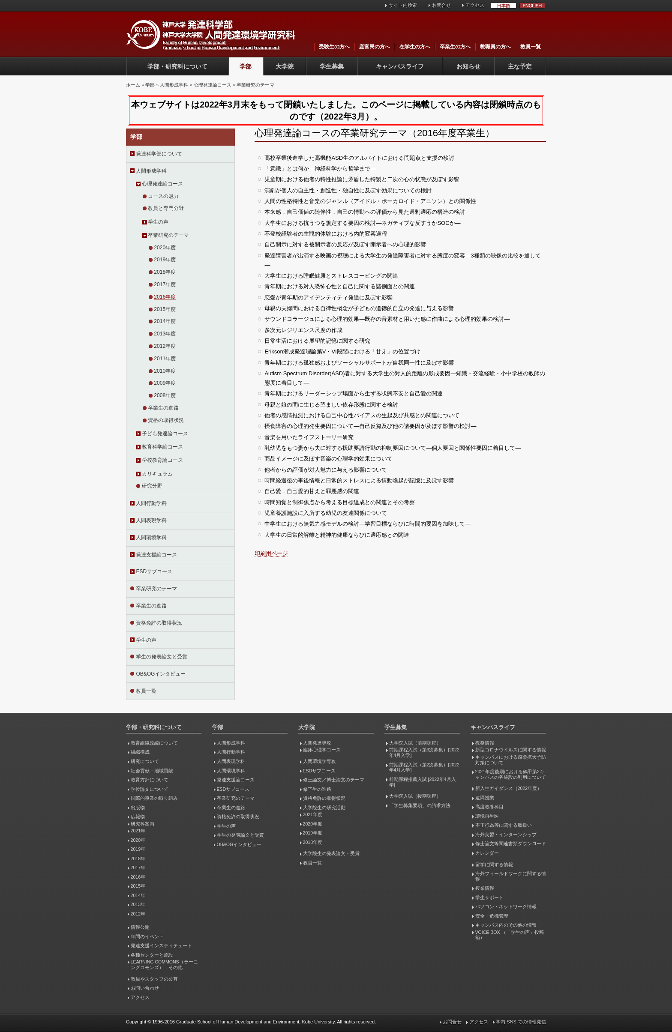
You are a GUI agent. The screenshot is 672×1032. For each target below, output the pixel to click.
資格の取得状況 (166, 420)
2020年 (138, 840)
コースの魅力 (163, 196)
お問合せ (441, 5)
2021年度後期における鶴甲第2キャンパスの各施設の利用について (510, 774)
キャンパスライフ (400, 66)
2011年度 (165, 359)
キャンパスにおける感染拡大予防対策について (510, 759)
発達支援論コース (156, 555)
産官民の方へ (374, 47)
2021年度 (312, 814)
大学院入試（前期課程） (415, 742)
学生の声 (158, 222)
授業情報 (484, 888)
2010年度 (165, 371)
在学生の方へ (414, 47)
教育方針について (149, 779)
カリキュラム (157, 474)
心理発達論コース (212, 84)
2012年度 (165, 346)
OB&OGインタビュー (161, 674)
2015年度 (165, 309)
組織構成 (140, 751)
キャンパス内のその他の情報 (506, 924)
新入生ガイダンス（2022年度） (508, 788)
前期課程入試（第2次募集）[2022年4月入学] (424, 767)
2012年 (138, 913)
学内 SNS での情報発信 (521, 1021)
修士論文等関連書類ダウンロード (510, 843)
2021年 (138, 830)
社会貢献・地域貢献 (152, 770)
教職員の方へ (495, 47)
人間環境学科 (151, 538)
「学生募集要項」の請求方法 (419, 805)
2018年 (138, 858)
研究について (145, 761)
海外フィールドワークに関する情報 (510, 876)
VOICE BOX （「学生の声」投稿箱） (509, 935)
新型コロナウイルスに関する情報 (510, 749)
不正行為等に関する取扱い (503, 825)
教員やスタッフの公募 (154, 978)
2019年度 (165, 260)
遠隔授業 (484, 797)
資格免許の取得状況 (159, 623)
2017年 (138, 867)
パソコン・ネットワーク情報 (506, 906)
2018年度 (165, 272)
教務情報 (484, 742)
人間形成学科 (174, 84)
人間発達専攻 (317, 742)
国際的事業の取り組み (154, 798)
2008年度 (165, 395)
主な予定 (520, 66)
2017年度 (165, 284)
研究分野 (152, 486)
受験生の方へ (334, 47)
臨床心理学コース (322, 749)
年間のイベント (147, 936)
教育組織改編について (154, 742)
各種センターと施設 (152, 954)
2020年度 (165, 248)
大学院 (285, 66)
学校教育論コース (162, 460)
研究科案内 (142, 823)
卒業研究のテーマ (255, 84)
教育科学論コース (162, 447)
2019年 (138, 849)
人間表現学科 (151, 520)
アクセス (474, 5)
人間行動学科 (151, 503)
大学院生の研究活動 (324, 807)
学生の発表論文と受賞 (161, 657)
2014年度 (165, 321)
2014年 (138, 895)
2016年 (138, 876)
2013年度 (165, 334)
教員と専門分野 (166, 208)
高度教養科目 (489, 806)
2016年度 (165, 297)
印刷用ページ (271, 553)
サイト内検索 (403, 5)
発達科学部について (159, 154)
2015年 (138, 885)
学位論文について (149, 789)
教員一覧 (530, 47)
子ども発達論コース (165, 434)
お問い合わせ (145, 987)
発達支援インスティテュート (161, 945)
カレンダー (487, 853)
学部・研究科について (177, 66)
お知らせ (468, 66)
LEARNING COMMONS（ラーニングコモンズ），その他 (164, 964)
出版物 (138, 807)
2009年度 (165, 383)
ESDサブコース (154, 571)
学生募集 (332, 66)
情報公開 (140, 927)
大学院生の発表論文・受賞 (331, 853)
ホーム (133, 84)
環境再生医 (487, 816)
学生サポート (489, 897)
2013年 (138, 904)
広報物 (138, 816)
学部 (246, 66)
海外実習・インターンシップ (506, 834)
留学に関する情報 (494, 864)
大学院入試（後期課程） (415, 796)
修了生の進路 (317, 789)
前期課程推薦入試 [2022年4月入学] (422, 782)
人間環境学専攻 (319, 761)
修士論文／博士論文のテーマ (333, 779)
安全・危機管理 (491, 915)
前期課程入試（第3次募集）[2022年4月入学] (424, 752)
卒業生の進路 (163, 408)
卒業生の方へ (455, 47)
